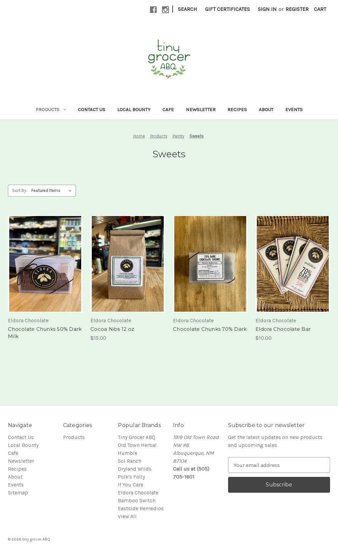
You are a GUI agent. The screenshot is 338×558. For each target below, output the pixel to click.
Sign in (267, 9)
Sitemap (18, 492)
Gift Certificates (227, 9)
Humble (127, 453)
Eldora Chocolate (138, 492)
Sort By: (19, 190)
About (266, 109)
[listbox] (53, 190)
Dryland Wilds (135, 469)
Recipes (237, 109)
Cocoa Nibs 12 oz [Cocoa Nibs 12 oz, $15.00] (112, 329)
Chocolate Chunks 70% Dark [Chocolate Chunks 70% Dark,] (210, 329)
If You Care (130, 484)
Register (297, 9)
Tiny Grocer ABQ (136, 437)
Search (187, 9)
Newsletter (201, 109)
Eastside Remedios (141, 508)
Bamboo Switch (136, 500)
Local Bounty (134, 109)
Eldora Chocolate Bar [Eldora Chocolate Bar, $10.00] (283, 329)
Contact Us (91, 109)
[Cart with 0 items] (320, 9)
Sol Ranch (129, 461)
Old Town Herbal (137, 445)
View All (127, 516)
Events (294, 109)
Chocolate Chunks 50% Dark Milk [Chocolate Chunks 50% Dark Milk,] (45, 333)
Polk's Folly (131, 477)
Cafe (168, 109)
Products (51, 109)
